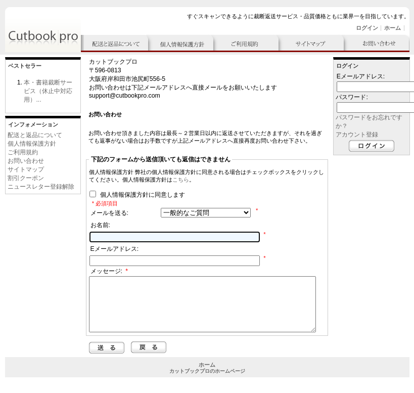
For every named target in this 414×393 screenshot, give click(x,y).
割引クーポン (26, 178)
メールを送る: (109, 212)
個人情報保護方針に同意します (141, 195)
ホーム (392, 28)
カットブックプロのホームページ (207, 381)
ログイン (367, 28)
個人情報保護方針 (32, 143)
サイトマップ (26, 169)
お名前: (100, 225)
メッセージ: (109, 271)
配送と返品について (35, 135)
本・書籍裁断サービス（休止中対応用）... (48, 91)
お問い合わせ (26, 160)
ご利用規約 (23, 152)
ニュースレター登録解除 (41, 186)
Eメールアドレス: (114, 248)
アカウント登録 (357, 134)
